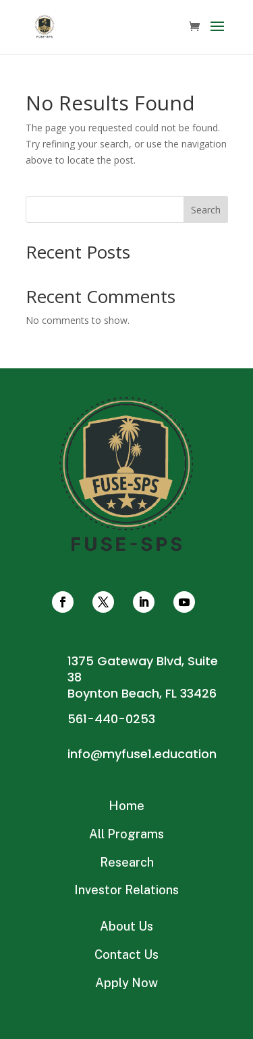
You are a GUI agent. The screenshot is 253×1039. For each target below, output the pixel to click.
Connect (126, 520)
